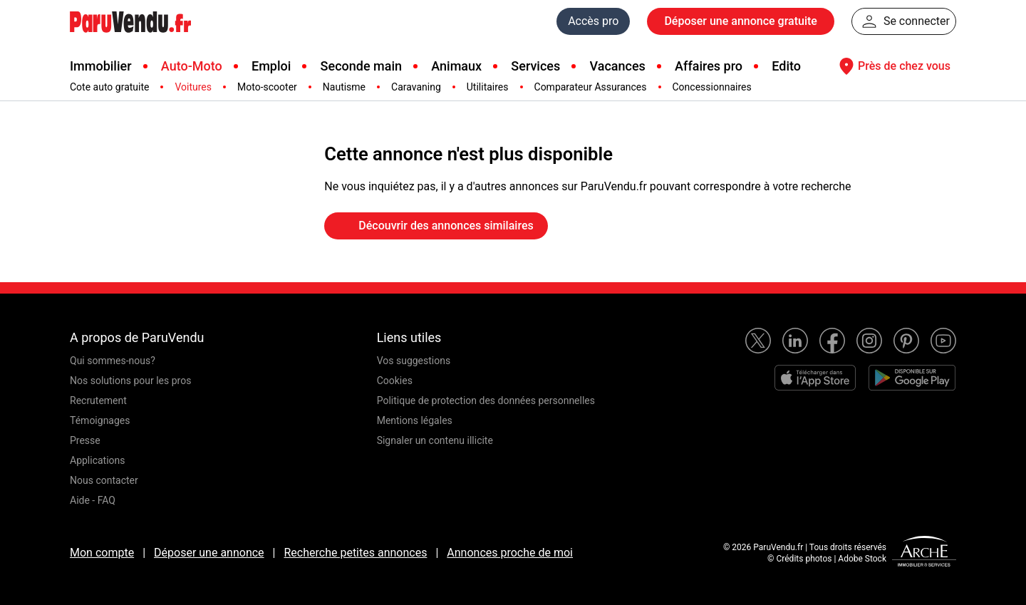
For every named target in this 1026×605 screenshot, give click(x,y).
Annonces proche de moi (510, 552)
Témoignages (100, 420)
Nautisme (344, 87)
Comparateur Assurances (590, 87)
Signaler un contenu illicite (435, 440)
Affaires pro (708, 65)
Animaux (456, 65)
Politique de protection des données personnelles (486, 400)
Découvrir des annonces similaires (435, 225)
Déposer (740, 21)
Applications (97, 460)
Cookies (395, 380)
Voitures (193, 87)
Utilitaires (488, 87)
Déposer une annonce (209, 552)
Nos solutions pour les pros (130, 380)
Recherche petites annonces (355, 552)
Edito (786, 65)
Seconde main (361, 65)
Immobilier (101, 65)
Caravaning (416, 87)
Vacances (618, 65)
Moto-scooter (267, 87)
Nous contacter (104, 480)
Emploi (271, 65)
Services (535, 65)
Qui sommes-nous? (112, 360)
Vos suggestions (414, 360)
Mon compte (102, 552)
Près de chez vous (892, 66)
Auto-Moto (191, 65)
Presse (85, 440)
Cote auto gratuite (109, 87)
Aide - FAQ (92, 500)
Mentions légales (414, 420)
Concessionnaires (712, 87)
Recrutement (98, 400)
